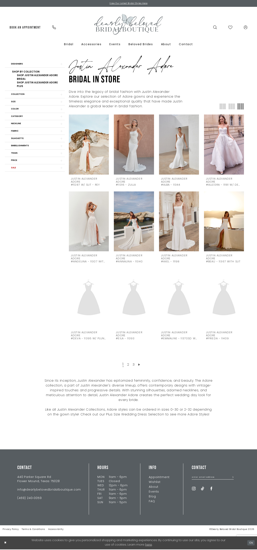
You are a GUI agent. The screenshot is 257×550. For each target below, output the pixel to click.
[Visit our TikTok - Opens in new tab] (203, 490)
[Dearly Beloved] (128, 24)
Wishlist (155, 482)
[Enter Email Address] (213, 478)
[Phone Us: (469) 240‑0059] (53, 28)
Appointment (159, 477)
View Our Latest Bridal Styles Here (129, 4)
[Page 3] (134, 365)
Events (154, 492)
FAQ (152, 502)
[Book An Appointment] (25, 28)
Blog (152, 497)
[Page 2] (127, 365)
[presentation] (89, 145)
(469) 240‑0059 (29, 498)
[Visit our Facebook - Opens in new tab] (211, 490)
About (153, 487)
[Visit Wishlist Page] (230, 28)
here (148, 545)
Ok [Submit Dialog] (251, 543)
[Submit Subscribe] (231, 478)
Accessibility (56, 530)
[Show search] (215, 28)
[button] (245, 28)
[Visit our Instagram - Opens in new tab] (194, 490)
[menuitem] (25, 28)
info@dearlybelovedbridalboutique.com (49, 490)
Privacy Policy (11, 530)
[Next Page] (140, 365)
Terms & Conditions (33, 530)
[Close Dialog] (5, 543)
